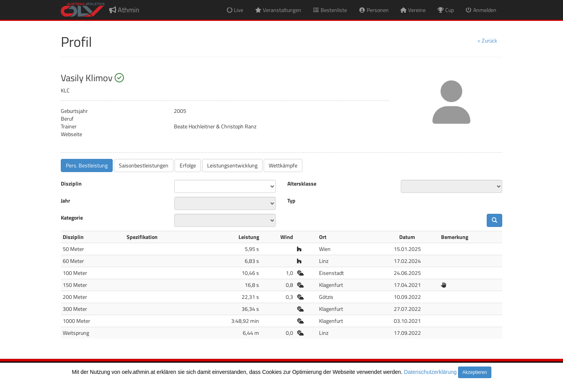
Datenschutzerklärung (430, 372)
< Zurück (487, 40)
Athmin (124, 10)
